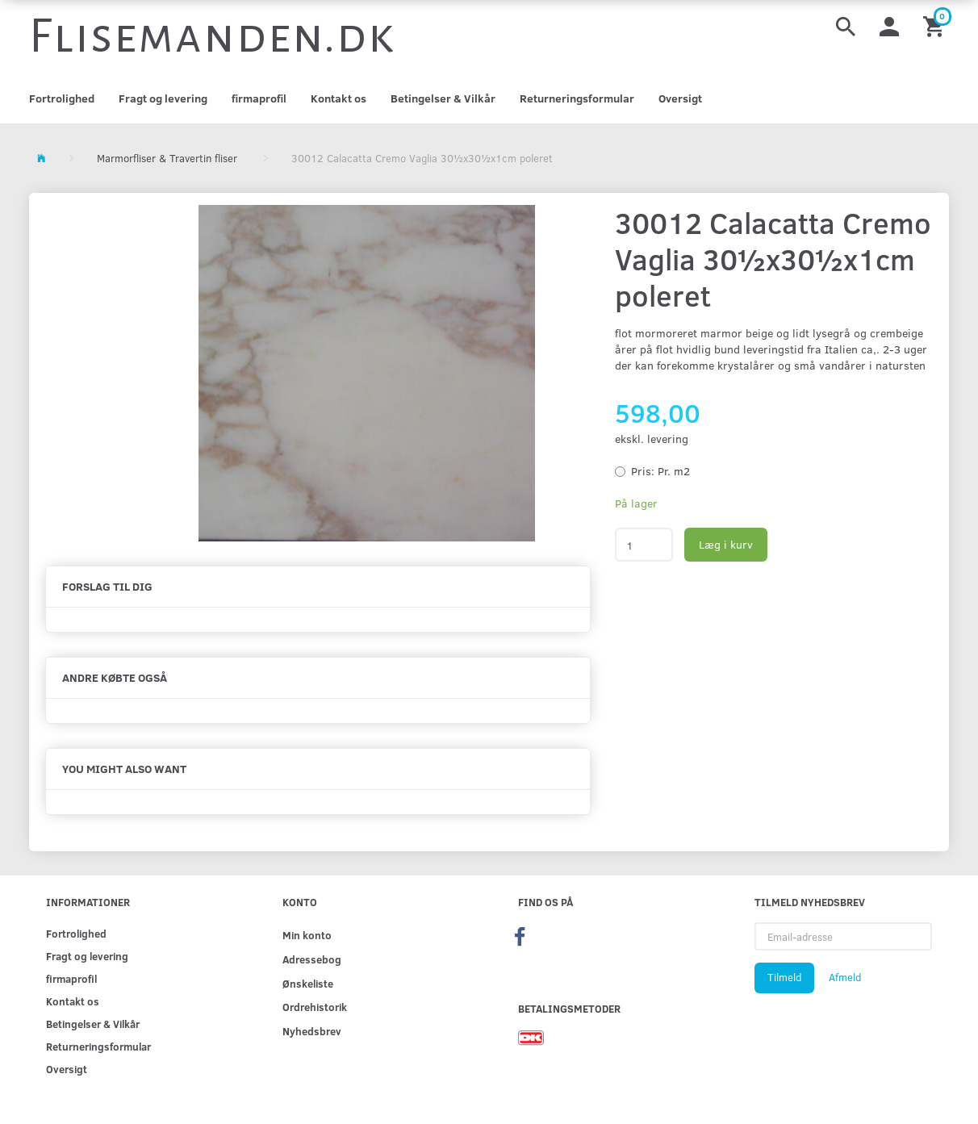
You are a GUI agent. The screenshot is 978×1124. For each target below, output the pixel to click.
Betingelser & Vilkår (443, 98)
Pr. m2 (660, 470)
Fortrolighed (61, 98)
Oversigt (680, 98)
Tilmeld (784, 977)
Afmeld (845, 977)
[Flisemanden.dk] (212, 36)
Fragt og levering (163, 98)
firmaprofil (259, 98)
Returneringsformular (577, 98)
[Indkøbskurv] (936, 25)
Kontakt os (338, 98)
